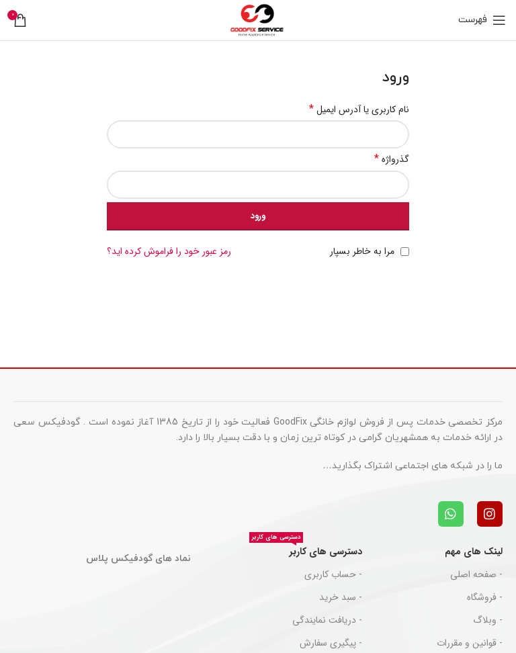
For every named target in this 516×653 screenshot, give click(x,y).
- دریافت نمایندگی (327, 620)
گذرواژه (391, 159)
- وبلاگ (488, 620)
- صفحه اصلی (476, 574)
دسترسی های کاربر (305, 549)
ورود (258, 216)
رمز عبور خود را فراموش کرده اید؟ (169, 251)
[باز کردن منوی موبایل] (482, 20)
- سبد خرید (340, 597)
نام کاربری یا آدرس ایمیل (359, 109)
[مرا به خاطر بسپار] (404, 251)
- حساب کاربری (333, 574)
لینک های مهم (474, 551)
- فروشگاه (485, 597)
